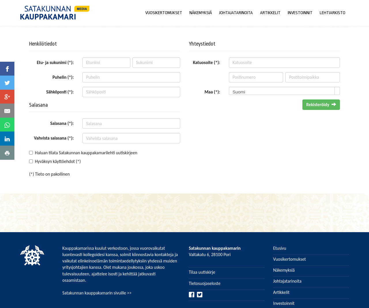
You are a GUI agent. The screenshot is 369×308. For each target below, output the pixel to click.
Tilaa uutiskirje (202, 272)
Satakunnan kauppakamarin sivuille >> (96, 293)
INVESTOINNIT (300, 12)
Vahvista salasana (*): (54, 138)
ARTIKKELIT (270, 12)
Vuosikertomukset (289, 259)
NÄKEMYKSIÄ (200, 12)
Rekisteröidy (321, 104)
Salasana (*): (62, 123)
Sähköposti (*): (60, 92)
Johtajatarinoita (287, 281)
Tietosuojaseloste (205, 283)
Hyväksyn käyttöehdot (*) (58, 161)
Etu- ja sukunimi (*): (55, 62)
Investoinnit (284, 303)
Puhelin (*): (63, 77)
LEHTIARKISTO (332, 12)
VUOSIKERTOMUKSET (163, 12)
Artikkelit (281, 292)
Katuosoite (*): (206, 62)
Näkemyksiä (284, 270)
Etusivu (280, 248)
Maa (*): (212, 92)
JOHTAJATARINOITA (236, 12)
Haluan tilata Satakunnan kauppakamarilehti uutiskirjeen (86, 152)
